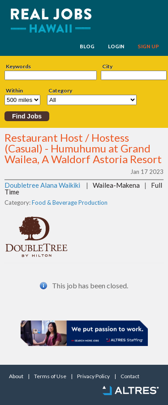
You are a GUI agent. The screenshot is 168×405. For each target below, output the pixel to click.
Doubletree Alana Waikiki (42, 185)
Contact (130, 376)
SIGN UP (148, 46)
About (16, 376)
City (107, 66)
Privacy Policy (93, 376)
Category (60, 90)
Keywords (18, 66)
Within (14, 90)
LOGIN (116, 46)
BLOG (87, 46)
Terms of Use (50, 376)
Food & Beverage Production (70, 202)
